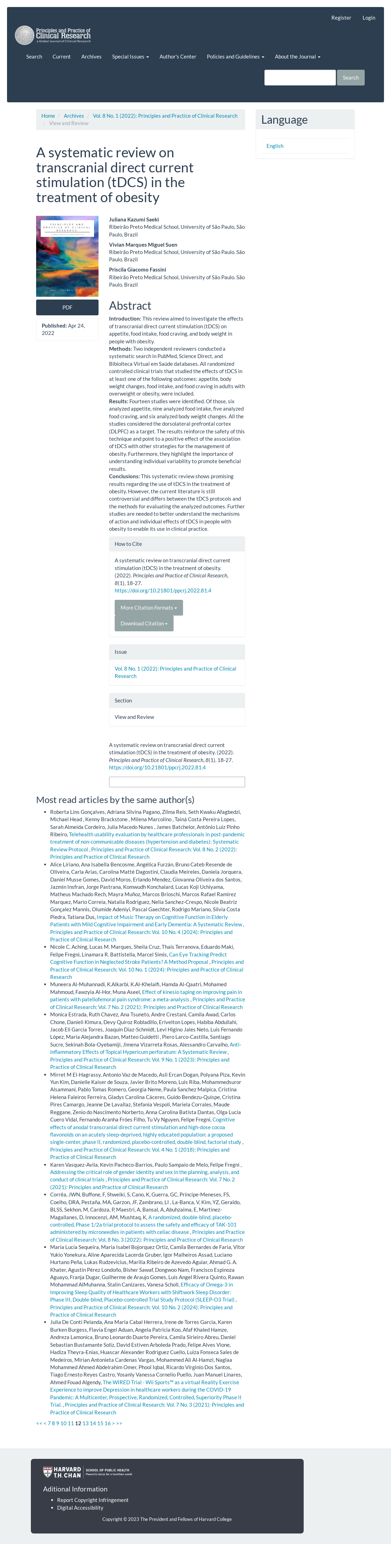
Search (34, 56)
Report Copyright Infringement (93, 1500)
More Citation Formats (149, 607)
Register (341, 17)
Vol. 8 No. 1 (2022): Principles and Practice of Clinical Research (165, 115)
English (275, 146)
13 (85, 1423)
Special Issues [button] (130, 56)
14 (93, 1423)
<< (39, 1423)
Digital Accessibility (80, 1507)
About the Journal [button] (298, 56)
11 (71, 1423)
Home (48, 115)
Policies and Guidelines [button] (235, 56)
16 (108, 1423)
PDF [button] (67, 307)
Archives (91, 56)
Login (369, 17)
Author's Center (178, 56)
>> (119, 1423)
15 (100, 1423)
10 (63, 1423)
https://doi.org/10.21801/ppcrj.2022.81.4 (163, 590)
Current (62, 56)
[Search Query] (300, 77)
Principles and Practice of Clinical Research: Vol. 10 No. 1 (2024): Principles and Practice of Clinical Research (147, 969)
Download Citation (144, 623)
